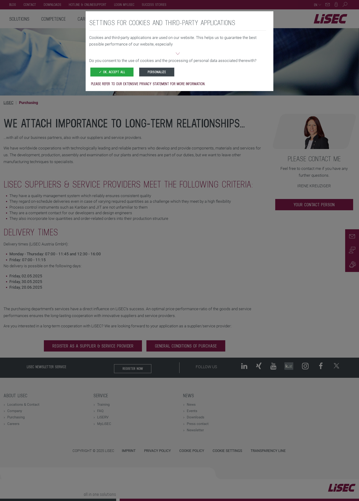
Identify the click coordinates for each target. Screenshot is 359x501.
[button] (177, 54)
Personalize (157, 72)
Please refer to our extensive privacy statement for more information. (148, 83)
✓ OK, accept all (112, 72)
